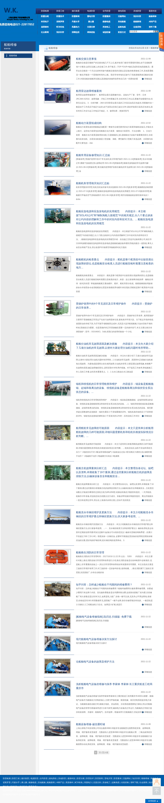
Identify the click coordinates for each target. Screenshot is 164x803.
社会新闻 (45, 32)
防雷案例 (106, 16)
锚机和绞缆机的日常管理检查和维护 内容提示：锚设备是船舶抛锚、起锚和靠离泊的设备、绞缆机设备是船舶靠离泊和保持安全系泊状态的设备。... (114, 388)
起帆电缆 (122, 27)
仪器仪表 (91, 27)
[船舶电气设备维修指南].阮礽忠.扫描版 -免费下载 (104, 616)
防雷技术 (60, 16)
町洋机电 (60, 27)
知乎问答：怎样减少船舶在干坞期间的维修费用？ (104, 584)
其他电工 (106, 27)
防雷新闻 (76, 16)
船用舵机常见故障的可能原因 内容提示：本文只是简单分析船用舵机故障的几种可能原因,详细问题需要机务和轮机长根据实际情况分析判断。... (114, 432)
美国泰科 (45, 27)
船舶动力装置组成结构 (89, 123)
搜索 (156, 31)
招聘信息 (76, 32)
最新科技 (152, 11)
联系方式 (122, 32)
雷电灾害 (91, 16)
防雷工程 (60, 11)
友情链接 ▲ (153, 801)
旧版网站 (122, 16)
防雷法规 (45, 16)
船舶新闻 (137, 21)
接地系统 (122, 11)
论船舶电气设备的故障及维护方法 (95, 661)
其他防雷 (137, 11)
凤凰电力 (76, 27)
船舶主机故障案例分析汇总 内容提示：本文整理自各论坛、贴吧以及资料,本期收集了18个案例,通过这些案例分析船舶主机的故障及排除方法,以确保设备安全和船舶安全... (114, 472)
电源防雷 (91, 11)
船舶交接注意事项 (86, 58)
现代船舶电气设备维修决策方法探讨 (96, 639)
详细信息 (148, 79)
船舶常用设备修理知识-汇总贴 (93, 155)
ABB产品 (152, 21)
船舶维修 (152, 16)
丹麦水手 (76, 21)
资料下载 (152, 27)
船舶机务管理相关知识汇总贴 (92, 183)
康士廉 (91, 21)
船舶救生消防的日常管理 (90, 552)
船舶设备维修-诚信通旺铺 (90, 724)
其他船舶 (122, 21)
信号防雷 (106, 11)
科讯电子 (45, 21)
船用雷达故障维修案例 (89, 91)
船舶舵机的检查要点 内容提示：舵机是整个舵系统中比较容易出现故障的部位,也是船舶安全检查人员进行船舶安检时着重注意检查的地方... (114, 263)
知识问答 (137, 16)
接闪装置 (76, 11)
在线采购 (137, 27)
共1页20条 (103, 752)
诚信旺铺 (106, 32)
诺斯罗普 (60, 21)
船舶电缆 (106, 21)
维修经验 (91, 32)
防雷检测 (45, 11)
